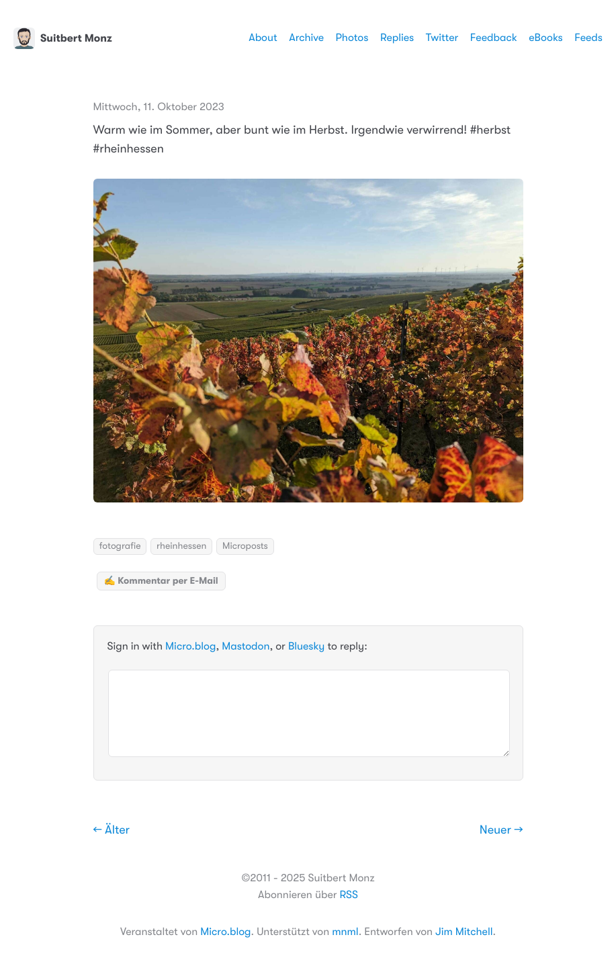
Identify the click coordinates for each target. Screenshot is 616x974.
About (263, 38)
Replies (397, 38)
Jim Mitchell (463, 932)
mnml (345, 932)
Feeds (588, 38)
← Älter (111, 830)
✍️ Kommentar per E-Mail (161, 581)
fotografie (120, 546)
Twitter (442, 38)
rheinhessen (181, 546)
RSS (349, 895)
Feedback (493, 38)
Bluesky (306, 646)
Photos (352, 38)
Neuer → (501, 830)
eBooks (545, 38)
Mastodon (245, 646)
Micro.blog (190, 646)
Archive (306, 38)
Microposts (245, 546)
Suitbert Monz (62, 38)
